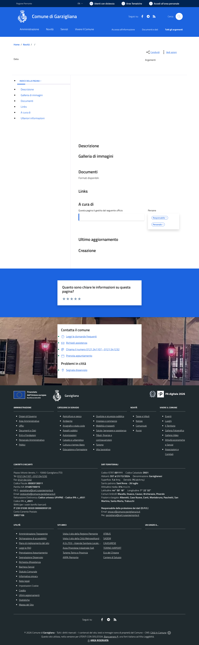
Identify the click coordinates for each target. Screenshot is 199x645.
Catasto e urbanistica (73, 440)
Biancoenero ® (111, 636)
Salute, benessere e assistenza (111, 430)
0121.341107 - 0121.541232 (32, 476)
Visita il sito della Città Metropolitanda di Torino (86, 538)
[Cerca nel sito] (179, 16)
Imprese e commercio (106, 421)
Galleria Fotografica (174, 430)
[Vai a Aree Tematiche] (132, 3)
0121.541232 (25, 479)
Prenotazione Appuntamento (33, 552)
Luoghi (168, 421)
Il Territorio (170, 425)
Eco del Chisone (111, 552)
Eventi (168, 416)
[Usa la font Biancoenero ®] (102, 3)
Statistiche (24, 600)
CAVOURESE (109, 543)
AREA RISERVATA (98, 640)
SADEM (107, 538)
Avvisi (139, 430)
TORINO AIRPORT (112, 548)
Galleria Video (171, 435)
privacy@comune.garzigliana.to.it (124, 511)
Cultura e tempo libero (74, 444)
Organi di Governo (28, 416)
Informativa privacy (28, 576)
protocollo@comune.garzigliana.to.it (37, 494)
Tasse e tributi (142, 416)
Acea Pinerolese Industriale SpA (78, 548)
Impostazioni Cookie (28, 585)
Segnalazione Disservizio (31, 557)
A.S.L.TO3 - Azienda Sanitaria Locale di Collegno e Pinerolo (91, 543)
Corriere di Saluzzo (112, 557)
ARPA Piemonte (70, 557)
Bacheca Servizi (26, 567)
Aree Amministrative (29, 421)
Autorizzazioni (69, 435)
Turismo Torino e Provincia (75, 552)
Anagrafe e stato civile (74, 425)
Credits (22, 590)
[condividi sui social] (152, 52)
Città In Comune (158, 632)
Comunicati (141, 425)
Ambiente (67, 421)
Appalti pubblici (70, 430)
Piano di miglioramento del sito (34, 543)
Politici (22, 444)
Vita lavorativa (103, 449)
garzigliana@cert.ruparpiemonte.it (36, 490)
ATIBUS (107, 533)
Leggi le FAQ (25, 548)
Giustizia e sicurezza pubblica (110, 416)
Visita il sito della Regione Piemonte (80, 533)
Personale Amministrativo (31, 440)
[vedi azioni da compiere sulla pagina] (169, 52)
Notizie (139, 421)
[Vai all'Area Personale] (164, 3)
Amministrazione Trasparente (33, 533)
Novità (26, 44)
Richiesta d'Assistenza (30, 562)
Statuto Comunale (28, 571)
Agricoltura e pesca (72, 416)
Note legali (24, 581)
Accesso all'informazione (123, 29)
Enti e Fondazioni (27, 435)
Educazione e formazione (75, 449)
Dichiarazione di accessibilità (32, 538)
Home (17, 44)
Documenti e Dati (27, 430)
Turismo (99, 444)
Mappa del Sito (26, 604)
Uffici (21, 425)
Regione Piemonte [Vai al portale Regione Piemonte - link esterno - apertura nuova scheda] (24, 3)
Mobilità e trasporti (105, 425)
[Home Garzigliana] (46, 16)
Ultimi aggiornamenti (29, 595)
